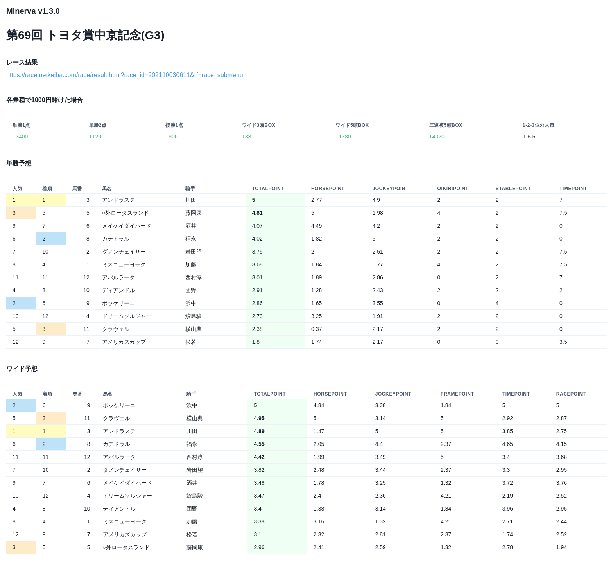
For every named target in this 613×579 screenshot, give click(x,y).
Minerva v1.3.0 (33, 11)
